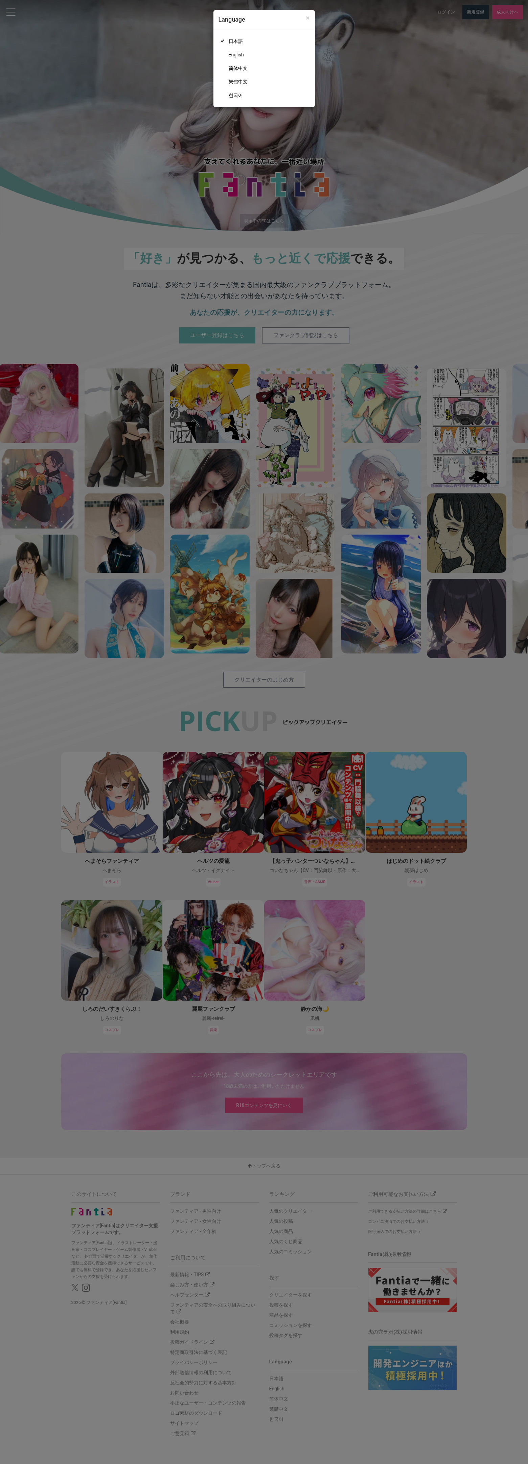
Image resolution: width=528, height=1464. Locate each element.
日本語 (236, 41)
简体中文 (238, 68)
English (236, 54)
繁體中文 (238, 81)
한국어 (236, 95)
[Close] (307, 18)
